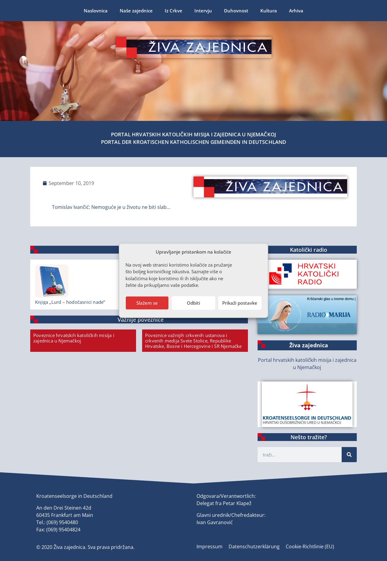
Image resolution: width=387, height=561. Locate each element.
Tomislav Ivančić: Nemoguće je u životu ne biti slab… (111, 207)
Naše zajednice (136, 11)
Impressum (210, 546)
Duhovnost (236, 11)
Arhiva (296, 11)
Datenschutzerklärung (254, 546)
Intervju (203, 11)
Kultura (268, 11)
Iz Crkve (173, 11)
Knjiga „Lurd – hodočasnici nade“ (70, 302)
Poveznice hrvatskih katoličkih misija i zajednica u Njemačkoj (73, 338)
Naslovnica (96, 11)
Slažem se (147, 303)
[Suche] (349, 454)
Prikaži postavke (239, 303)
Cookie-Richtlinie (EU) (310, 546)
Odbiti (193, 303)
